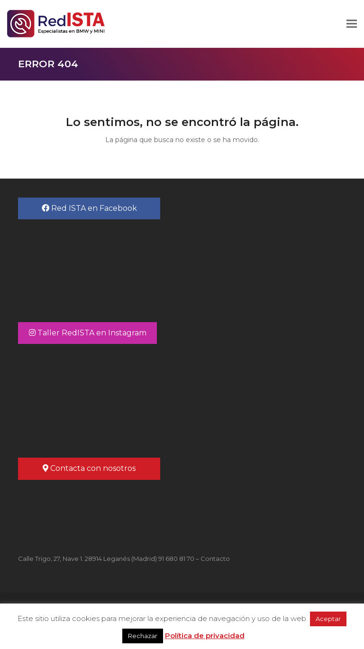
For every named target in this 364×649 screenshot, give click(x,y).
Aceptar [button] (328, 618)
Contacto (215, 558)
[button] (351, 24)
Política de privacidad (205, 635)
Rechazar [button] (142, 636)
